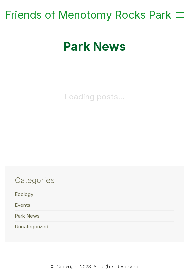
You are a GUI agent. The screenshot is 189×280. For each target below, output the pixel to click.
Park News (27, 216)
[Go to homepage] (88, 15)
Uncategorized (31, 227)
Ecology (24, 194)
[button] (180, 15)
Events (22, 205)
